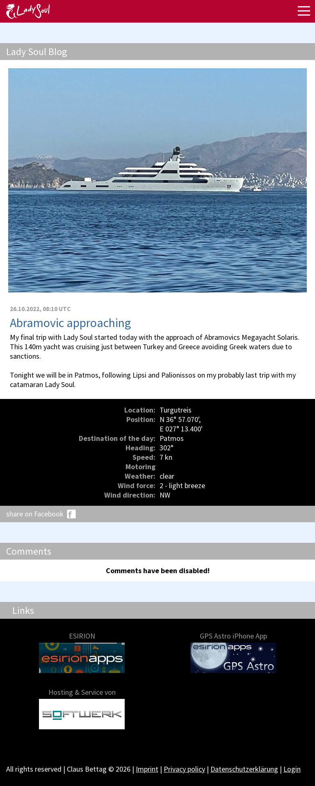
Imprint (147, 769)
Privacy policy (184, 769)
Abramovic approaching (70, 322)
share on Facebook (35, 514)
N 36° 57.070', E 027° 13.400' (181, 424)
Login (292, 769)
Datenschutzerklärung (244, 769)
